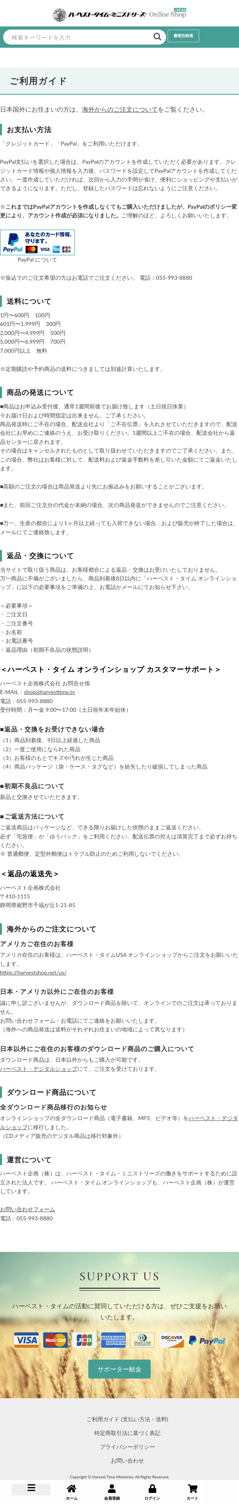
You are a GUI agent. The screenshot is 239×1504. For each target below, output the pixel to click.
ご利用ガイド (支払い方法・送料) (127, 1419)
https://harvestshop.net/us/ (33, 972)
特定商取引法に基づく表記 (127, 1432)
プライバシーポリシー (127, 1446)
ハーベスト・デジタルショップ (38, 1068)
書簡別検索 (183, 35)
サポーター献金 (119, 1369)
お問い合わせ (127, 1460)
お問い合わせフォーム (27, 1209)
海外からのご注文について (120, 109)
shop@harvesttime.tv (49, 691)
